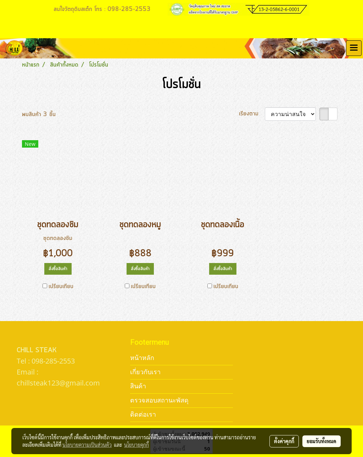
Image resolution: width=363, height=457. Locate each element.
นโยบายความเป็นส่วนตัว (87, 444)
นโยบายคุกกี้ (136, 444)
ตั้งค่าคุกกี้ (284, 441)
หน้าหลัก (142, 357)
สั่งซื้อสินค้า (58, 268)
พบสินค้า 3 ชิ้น (39, 114)
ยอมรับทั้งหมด (321, 441)
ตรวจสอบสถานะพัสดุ (159, 400)
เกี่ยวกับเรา (145, 372)
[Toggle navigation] (354, 48)
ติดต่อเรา (143, 414)
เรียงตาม (252, 113)
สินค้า (138, 386)
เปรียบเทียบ (61, 286)
